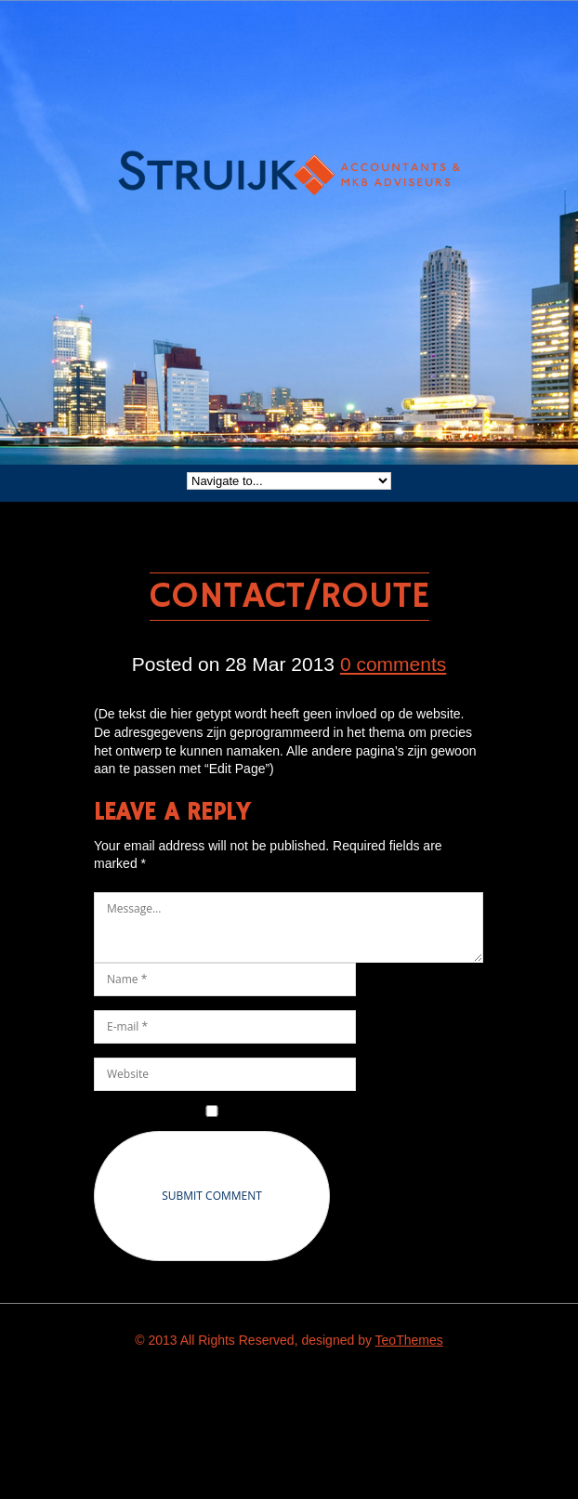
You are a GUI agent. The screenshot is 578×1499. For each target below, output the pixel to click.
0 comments (393, 664)
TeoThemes (409, 1340)
